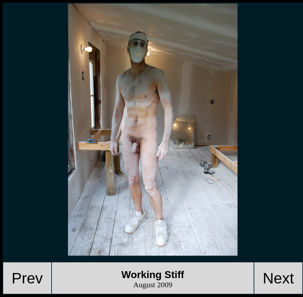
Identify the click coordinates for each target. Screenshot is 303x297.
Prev (27, 278)
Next (278, 278)
